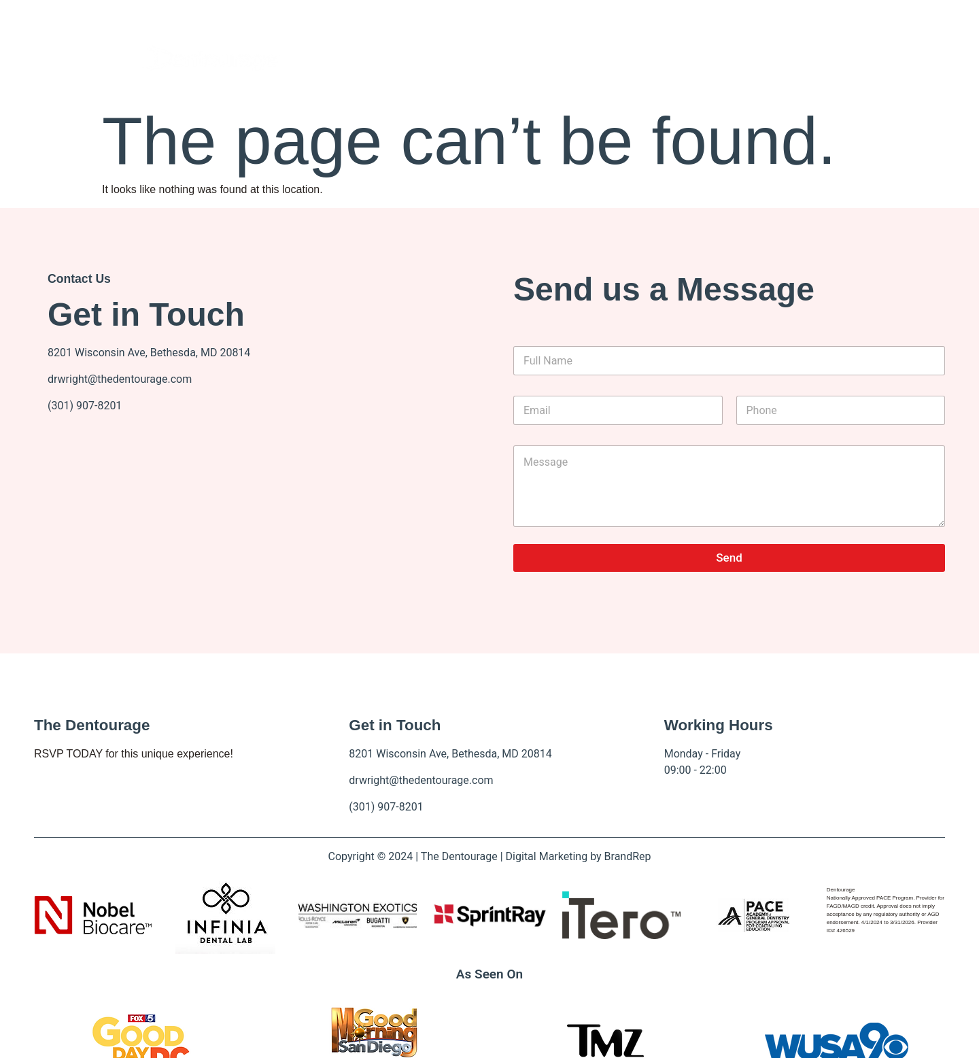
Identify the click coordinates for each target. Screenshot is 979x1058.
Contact (581, 58)
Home (375, 58)
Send (729, 557)
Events (518, 58)
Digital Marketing (547, 856)
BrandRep (627, 856)
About (441, 58)
